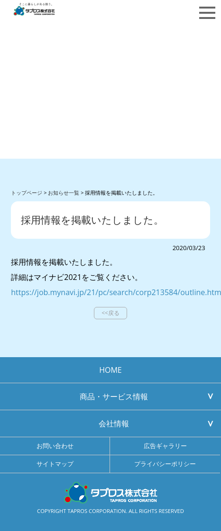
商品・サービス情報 (114, 396)
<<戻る (110, 313)
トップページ (26, 192)
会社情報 (114, 423)
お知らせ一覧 (63, 192)
